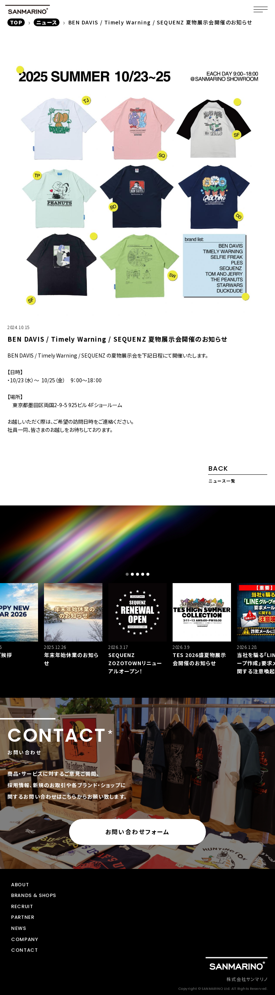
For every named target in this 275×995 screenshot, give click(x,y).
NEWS (18, 928)
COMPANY (24, 939)
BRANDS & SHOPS (33, 895)
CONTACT (24, 950)
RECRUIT (22, 907)
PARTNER (22, 917)
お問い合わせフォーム (137, 831)
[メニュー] (260, 9)
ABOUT (20, 885)
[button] (127, 574)
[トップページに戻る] (237, 963)
